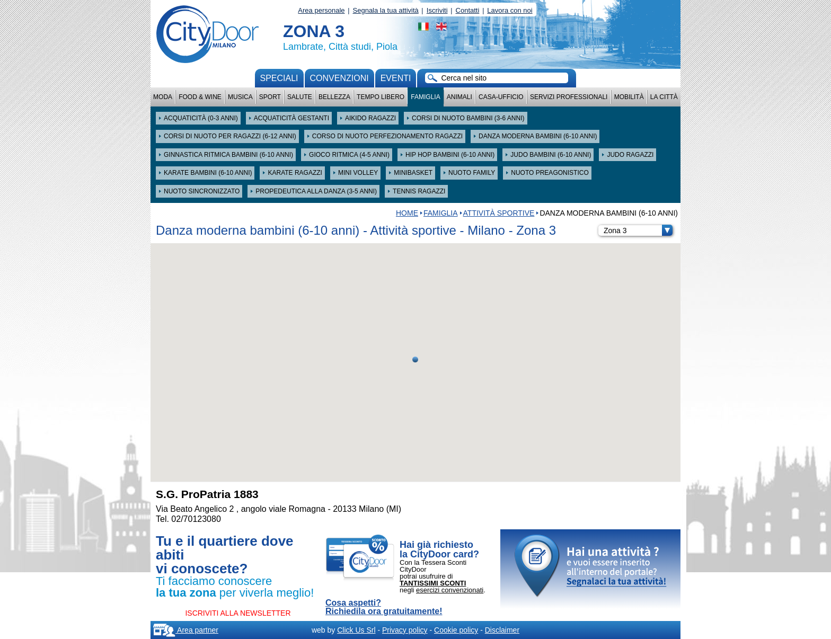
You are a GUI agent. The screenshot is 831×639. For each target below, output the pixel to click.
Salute (299, 97)
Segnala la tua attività (386, 10)
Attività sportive (499, 213)
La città (664, 97)
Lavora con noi (509, 10)
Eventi (396, 78)
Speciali (279, 78)
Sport (270, 97)
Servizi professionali (568, 97)
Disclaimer (502, 630)
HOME (407, 213)
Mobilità (629, 97)
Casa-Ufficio (501, 97)
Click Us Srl (356, 630)
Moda (162, 97)
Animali (459, 97)
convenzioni (339, 78)
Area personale (321, 10)
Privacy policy (405, 630)
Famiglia (425, 97)
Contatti (468, 10)
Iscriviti (437, 10)
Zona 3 (638, 230)
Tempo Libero (380, 97)
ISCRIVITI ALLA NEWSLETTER (237, 613)
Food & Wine (200, 97)
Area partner (185, 630)
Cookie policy (456, 630)
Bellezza (334, 97)
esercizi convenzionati (449, 590)
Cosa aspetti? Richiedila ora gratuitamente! (384, 607)
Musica (240, 97)
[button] (415, 359)
